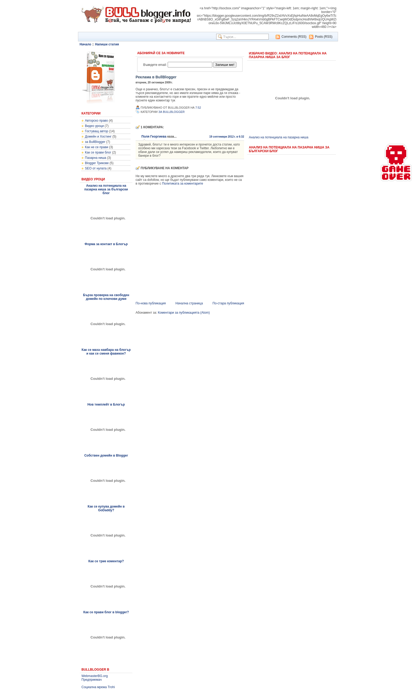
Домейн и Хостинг (98, 136)
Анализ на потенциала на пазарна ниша (278, 137)
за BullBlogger (95, 142)
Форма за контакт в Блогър (106, 244)
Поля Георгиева (153, 136)
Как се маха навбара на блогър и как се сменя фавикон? (106, 351)
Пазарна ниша (95, 158)
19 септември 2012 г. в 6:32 (226, 136)
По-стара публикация (228, 303)
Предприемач (91, 680)
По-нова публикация (151, 303)
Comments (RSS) (293, 37)
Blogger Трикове (97, 163)
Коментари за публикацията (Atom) (184, 312)
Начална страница (189, 303)
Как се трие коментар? (106, 561)
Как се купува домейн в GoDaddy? (106, 508)
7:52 (198, 107)
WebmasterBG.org (94, 676)
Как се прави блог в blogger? (106, 612)
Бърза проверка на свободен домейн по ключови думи (106, 297)
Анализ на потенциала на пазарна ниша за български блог (106, 189)
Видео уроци (94, 126)
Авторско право (96, 120)
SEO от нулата (96, 168)
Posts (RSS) (323, 37)
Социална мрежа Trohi (98, 687)
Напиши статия (107, 44)
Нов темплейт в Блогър (106, 404)
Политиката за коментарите (182, 183)
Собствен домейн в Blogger (106, 455)
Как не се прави (96, 147)
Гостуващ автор (96, 131)
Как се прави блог (98, 152)
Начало (85, 44)
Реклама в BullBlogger (156, 77)
